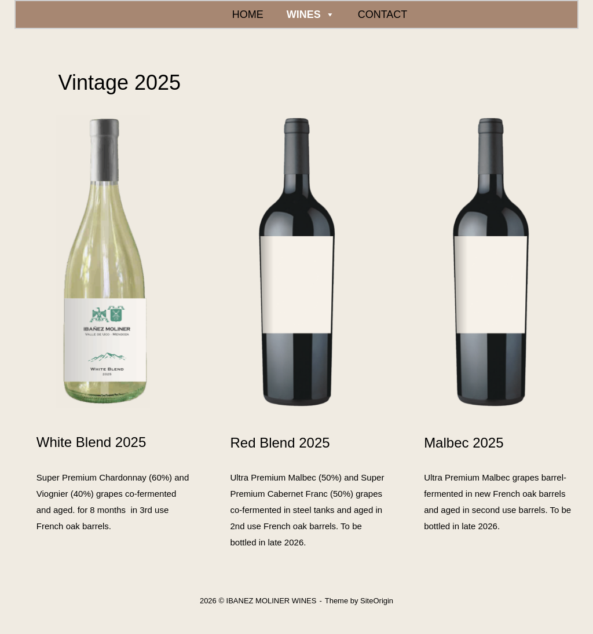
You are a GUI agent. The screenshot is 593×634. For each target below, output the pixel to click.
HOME (247, 14)
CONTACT (383, 14)
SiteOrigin (376, 600)
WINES (311, 14)
